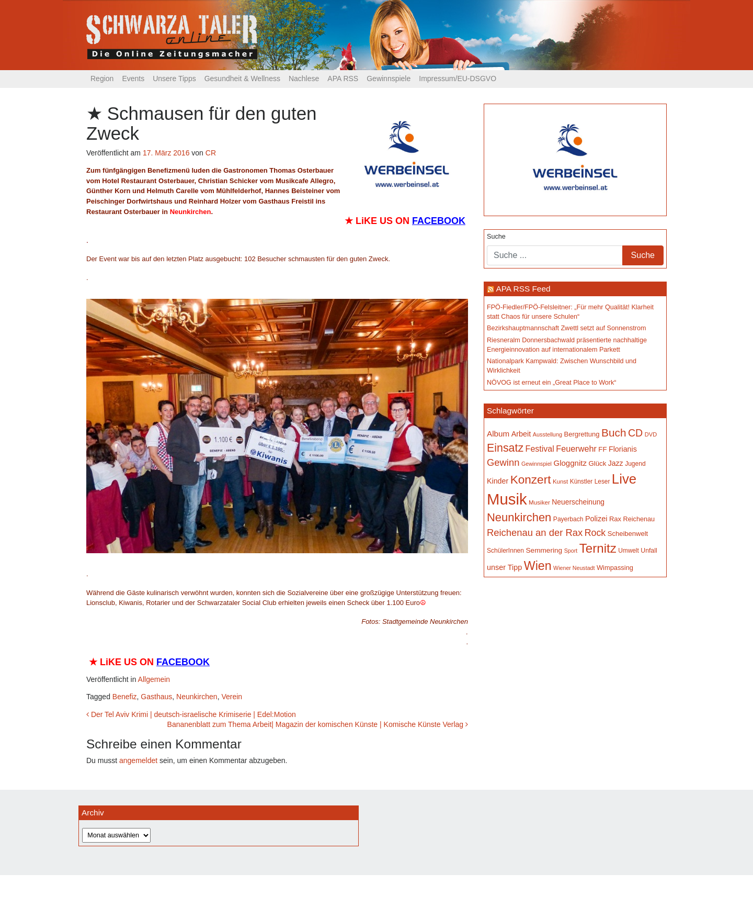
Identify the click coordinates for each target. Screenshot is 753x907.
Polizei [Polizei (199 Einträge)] (596, 518)
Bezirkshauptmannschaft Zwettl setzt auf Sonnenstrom (566, 328)
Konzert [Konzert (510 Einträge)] (530, 479)
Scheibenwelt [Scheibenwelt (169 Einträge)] (628, 534)
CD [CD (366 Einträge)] (635, 433)
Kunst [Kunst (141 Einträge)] (560, 481)
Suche (496, 236)
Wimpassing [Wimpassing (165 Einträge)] (615, 568)
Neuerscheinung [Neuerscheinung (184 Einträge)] (578, 502)
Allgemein (154, 679)
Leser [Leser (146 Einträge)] (602, 481)
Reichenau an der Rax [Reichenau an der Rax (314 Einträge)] (535, 532)
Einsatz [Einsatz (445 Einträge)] (505, 448)
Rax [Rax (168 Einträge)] (615, 519)
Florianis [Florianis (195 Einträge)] (623, 449)
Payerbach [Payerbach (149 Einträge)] (568, 519)
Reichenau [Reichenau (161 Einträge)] (639, 519)
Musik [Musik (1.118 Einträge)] (507, 499)
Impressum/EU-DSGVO (457, 78)
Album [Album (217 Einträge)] (498, 433)
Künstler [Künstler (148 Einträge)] (581, 481)
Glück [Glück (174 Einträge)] (597, 463)
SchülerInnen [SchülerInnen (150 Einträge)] (505, 550)
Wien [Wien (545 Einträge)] (538, 566)
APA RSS (342, 78)
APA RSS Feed (523, 288)
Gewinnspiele (388, 78)
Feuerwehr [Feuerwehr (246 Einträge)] (576, 448)
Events (133, 78)
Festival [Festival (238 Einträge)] (540, 448)
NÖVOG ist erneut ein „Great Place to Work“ (552, 382)
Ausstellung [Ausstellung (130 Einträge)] (547, 434)
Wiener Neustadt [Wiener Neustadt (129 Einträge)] (574, 568)
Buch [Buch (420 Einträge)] (613, 433)
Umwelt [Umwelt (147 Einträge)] (628, 550)
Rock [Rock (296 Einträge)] (595, 533)
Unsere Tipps (174, 78)
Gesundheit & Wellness (242, 78)
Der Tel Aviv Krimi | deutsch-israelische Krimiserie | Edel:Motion (191, 714)
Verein (231, 696)
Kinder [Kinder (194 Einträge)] (497, 481)
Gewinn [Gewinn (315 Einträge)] (503, 462)
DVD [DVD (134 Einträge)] (651, 434)
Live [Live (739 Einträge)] (624, 479)
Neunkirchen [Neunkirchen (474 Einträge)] (519, 517)
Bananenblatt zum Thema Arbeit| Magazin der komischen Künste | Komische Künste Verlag (317, 724)
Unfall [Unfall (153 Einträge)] (649, 550)
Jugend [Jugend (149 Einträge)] (635, 463)
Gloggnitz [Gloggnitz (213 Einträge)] (569, 462)
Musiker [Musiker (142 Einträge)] (539, 502)
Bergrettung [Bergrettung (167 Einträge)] (581, 434)
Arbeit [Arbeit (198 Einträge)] (521, 434)
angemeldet (138, 760)
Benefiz (124, 696)
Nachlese (304, 78)
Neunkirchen (197, 696)
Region (101, 78)
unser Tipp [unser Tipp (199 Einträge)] (504, 567)
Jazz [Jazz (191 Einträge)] (615, 463)
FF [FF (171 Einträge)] (602, 449)
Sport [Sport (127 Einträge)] (570, 550)
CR (211, 153)
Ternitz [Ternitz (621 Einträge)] (598, 548)
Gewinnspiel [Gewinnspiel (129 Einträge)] (536, 464)
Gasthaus (156, 696)
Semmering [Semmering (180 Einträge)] (544, 550)
